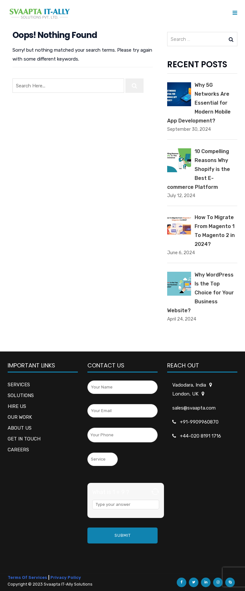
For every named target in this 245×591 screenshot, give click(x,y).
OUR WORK (20, 417)
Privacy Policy (65, 577)
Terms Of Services (27, 577)
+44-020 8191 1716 (200, 436)
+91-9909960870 (199, 422)
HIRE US (17, 406)
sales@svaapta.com (194, 408)
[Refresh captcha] (155, 492)
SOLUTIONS (21, 395)
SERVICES (19, 385)
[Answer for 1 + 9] (125, 504)
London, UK (185, 394)
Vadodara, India (189, 385)
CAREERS (18, 450)
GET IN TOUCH (24, 439)
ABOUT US (20, 428)
